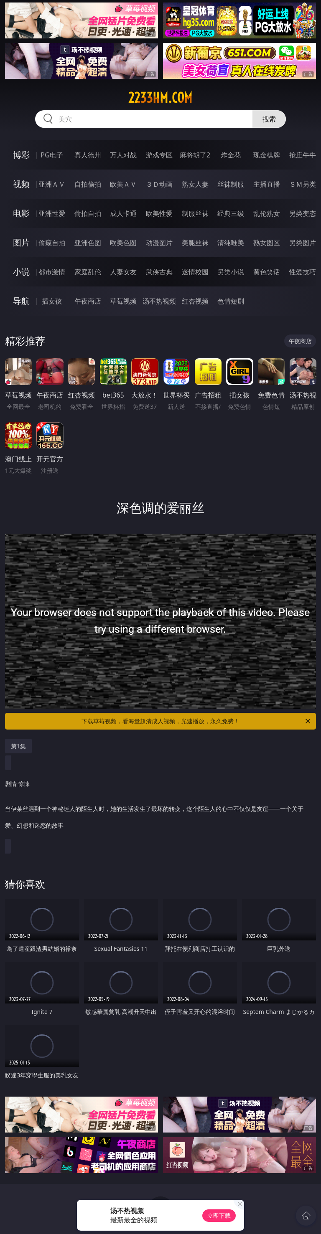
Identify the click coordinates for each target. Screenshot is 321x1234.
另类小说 (230, 271)
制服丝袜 (195, 213)
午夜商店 (87, 301)
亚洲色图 (87, 242)
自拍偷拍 (87, 184)
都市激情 (51, 271)
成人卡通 (123, 213)
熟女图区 (266, 242)
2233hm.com (160, 97)
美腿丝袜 (195, 242)
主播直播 (266, 184)
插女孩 (52, 301)
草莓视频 (123, 301)
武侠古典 (159, 271)
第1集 (18, 746)
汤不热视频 (159, 301)
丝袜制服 (230, 184)
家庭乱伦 (87, 271)
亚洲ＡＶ (51, 184)
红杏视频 (195, 301)
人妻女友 (123, 271)
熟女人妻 (195, 184)
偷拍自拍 (87, 213)
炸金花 (231, 155)
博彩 (21, 154)
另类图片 (302, 242)
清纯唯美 (230, 242)
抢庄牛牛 (302, 155)
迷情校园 (195, 271)
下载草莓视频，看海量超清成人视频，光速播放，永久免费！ (197, 721)
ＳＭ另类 (302, 184)
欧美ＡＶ (123, 184)
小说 (21, 271)
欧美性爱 (159, 213)
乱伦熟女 (266, 213)
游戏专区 (159, 155)
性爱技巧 (302, 271)
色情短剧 (230, 301)
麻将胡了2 (195, 155)
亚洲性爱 (51, 213)
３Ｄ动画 (159, 184)
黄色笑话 (266, 271)
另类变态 (302, 213)
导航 (21, 301)
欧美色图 (123, 242)
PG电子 (52, 155)
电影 (21, 213)
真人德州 (87, 155)
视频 (21, 184)
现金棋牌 (266, 155)
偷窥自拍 (51, 242)
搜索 (269, 119)
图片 (21, 242)
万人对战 (123, 155)
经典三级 (230, 213)
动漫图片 (159, 242)
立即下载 (219, 1215)
